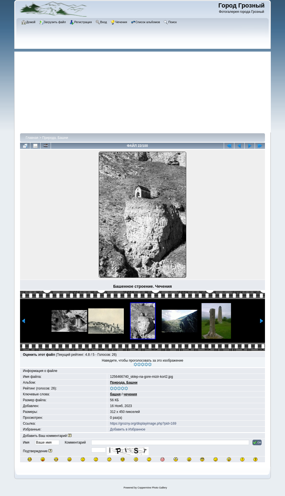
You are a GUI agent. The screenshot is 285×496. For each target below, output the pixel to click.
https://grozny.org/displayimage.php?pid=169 (143, 423)
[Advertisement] (145, 91)
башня (115, 394)
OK (257, 442)
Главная (32, 138)
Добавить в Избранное (127, 429)
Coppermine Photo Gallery (152, 487)
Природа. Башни (55, 138)
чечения (130, 394)
